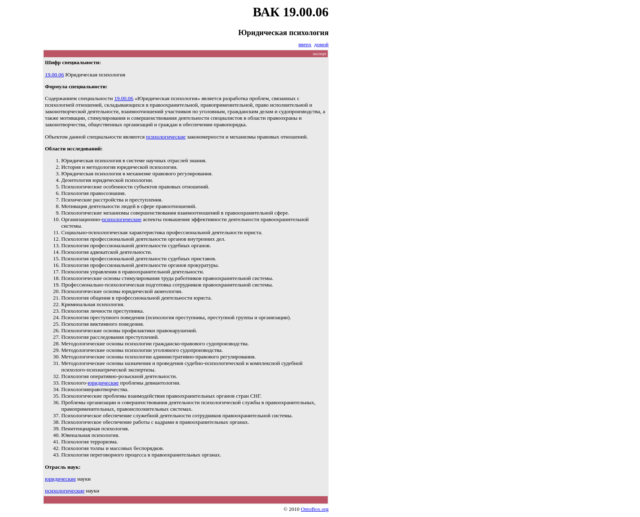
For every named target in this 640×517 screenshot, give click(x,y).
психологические (166, 137)
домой (321, 44)
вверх (304, 44)
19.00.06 (54, 75)
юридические (103, 383)
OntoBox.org (315, 509)
